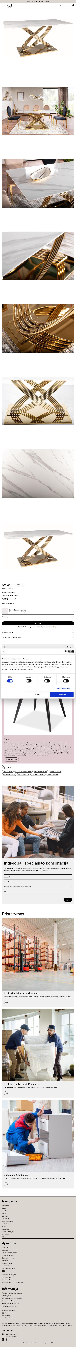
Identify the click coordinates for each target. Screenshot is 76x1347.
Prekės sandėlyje (7, 1232)
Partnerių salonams (8, 1268)
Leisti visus (62, 694)
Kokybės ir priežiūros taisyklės (12, 1298)
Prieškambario (7, 1211)
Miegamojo (6, 1219)
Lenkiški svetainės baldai (23, 771)
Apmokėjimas (6, 1296)
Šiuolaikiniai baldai (40, 771)
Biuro (4, 1213)
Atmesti (37, 694)
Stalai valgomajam (38, 774)
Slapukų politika (7, 1280)
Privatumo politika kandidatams (12, 1282)
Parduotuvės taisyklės (9, 1275)
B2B (3, 1271)
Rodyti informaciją (63, 688)
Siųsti (68, 900)
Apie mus (5, 1247)
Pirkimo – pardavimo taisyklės (12, 1293)
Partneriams (6, 1266)
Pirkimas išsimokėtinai (9, 1306)
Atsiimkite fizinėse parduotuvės (21, 993)
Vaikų (4, 1208)
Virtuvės (5, 1216)
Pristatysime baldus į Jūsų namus (22, 1084)
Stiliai (4, 1226)
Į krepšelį (38, 623)
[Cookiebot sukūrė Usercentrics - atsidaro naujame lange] (65, 651)
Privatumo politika (8, 1277)
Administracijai (7, 1263)
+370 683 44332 (9, 1337)
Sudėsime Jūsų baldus (16, 1174)
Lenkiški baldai (8, 771)
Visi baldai (5, 1234)
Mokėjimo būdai (7, 1310)
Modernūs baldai (55, 771)
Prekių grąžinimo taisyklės (10, 1303)
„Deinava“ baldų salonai (10, 1253)
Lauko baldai (6, 1224)
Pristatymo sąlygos (8, 1301)
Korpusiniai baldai (9, 774)
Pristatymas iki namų (32, 1)
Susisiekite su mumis (9, 1258)
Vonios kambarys (7, 1221)
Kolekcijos (5, 1229)
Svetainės (5, 1206)
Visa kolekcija (11, 759)
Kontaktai (5, 1250)
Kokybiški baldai (23, 774)
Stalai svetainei (52, 774)
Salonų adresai (45, 1)
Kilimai (4, 1237)
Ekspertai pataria (8, 1255)
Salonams (5, 1261)
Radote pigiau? (8, 603)
